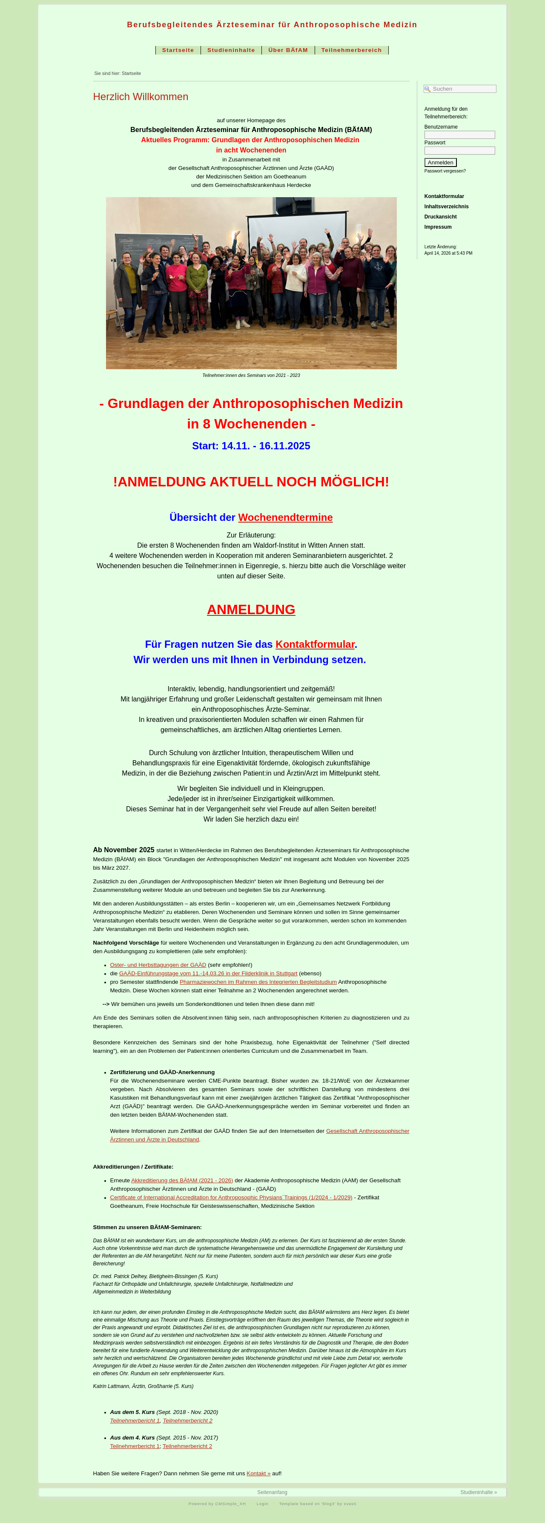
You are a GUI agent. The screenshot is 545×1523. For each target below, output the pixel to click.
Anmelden (440, 165)
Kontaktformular (444, 199)
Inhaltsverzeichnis (447, 209)
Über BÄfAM (288, 50)
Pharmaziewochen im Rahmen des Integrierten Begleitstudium (258, 982)
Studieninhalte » (478, 1492)
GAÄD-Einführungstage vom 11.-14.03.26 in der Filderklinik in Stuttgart (208, 973)
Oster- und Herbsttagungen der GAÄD (158, 965)
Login (263, 1504)
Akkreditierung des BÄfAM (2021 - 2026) (182, 1180)
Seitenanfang (272, 1492)
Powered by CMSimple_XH (217, 1504)
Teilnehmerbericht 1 (135, 1420)
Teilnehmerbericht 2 (187, 1420)
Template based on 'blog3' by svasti (318, 1504)
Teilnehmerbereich (351, 50)
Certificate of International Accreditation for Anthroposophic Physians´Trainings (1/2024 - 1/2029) (231, 1197)
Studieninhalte (231, 50)
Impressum (438, 230)
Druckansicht (441, 219)
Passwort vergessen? (445, 173)
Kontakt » (258, 1473)
